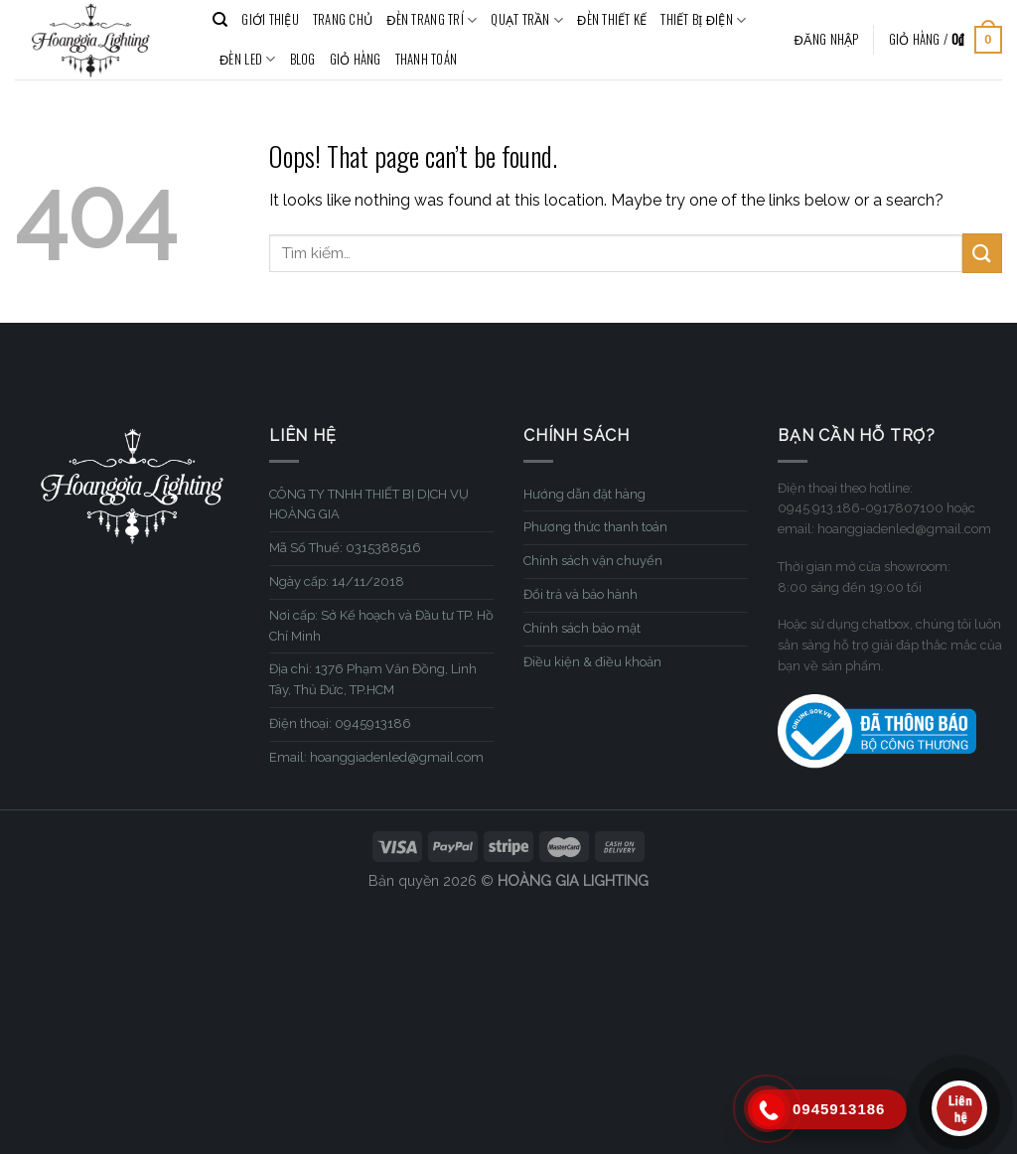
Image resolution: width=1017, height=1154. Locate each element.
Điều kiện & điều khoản (592, 661)
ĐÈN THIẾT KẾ (612, 19)
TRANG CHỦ (342, 19)
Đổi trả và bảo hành (580, 594)
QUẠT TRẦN (527, 20)
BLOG (303, 59)
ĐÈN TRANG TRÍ (431, 20)
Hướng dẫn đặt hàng (584, 494)
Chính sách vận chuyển (592, 560)
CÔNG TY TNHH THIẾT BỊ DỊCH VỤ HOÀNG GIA (369, 504)
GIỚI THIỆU (270, 19)
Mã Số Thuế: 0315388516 (345, 547)
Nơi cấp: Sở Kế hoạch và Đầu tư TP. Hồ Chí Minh (381, 626)
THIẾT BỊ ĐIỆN (703, 20)
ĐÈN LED (247, 60)
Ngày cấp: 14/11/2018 (336, 581)
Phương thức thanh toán (595, 526)
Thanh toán (426, 59)
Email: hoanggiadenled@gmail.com (376, 757)
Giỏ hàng (355, 59)
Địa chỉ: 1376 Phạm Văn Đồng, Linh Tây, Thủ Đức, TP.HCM (373, 679)
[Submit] (982, 252)
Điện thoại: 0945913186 (340, 723)
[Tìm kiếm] (220, 20)
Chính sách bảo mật (582, 628)
